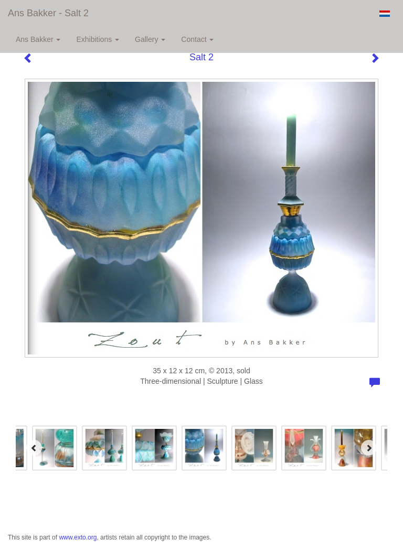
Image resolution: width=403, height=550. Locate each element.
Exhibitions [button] (97, 39)
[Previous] (34, 448)
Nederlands (384, 13)
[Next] (369, 448)
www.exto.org (78, 537)
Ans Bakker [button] (38, 39)
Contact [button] (197, 39)
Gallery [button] (150, 39)
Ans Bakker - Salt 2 (48, 13)
